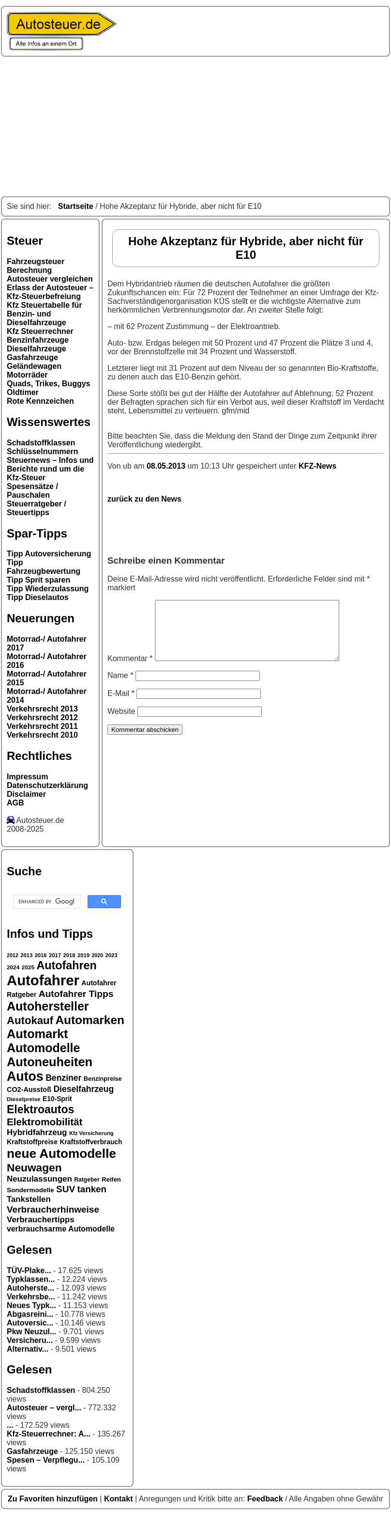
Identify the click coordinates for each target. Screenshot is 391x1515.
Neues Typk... (31, 1305)
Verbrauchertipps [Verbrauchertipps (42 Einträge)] (41, 1219)
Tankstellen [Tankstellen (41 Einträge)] (29, 1199)
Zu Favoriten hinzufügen (54, 1499)
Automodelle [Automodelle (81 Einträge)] (43, 1048)
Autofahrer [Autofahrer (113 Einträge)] (43, 980)
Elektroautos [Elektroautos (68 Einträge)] (40, 1109)
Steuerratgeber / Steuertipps (36, 508)
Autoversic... (30, 1323)
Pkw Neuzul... (31, 1331)
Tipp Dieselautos (38, 597)
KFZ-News (317, 466)
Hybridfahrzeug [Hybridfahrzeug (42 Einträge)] (37, 1132)
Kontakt (119, 1499)
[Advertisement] (195, 126)
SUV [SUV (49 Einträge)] (65, 1189)
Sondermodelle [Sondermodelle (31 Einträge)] (30, 1190)
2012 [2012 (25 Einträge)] (12, 955)
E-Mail (121, 705)
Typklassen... (31, 1279)
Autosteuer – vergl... (44, 1408)
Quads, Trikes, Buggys (48, 383)
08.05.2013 (167, 466)
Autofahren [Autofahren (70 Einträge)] (66, 965)
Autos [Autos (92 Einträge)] (25, 1076)
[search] (46, 902)
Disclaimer (26, 794)
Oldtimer (23, 392)
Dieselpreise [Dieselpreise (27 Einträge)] (24, 1099)
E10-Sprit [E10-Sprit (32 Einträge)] (57, 1099)
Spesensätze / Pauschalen (32, 490)
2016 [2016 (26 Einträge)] (41, 955)
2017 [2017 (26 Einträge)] (55, 955)
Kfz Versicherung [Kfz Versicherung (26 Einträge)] (91, 1133)
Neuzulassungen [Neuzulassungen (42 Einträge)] (39, 1179)
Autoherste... (30, 1288)
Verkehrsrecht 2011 (42, 726)
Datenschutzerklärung (47, 785)
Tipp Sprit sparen (38, 580)
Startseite (75, 206)
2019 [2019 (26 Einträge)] (83, 955)
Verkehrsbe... (31, 1297)
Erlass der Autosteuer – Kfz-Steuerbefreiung (50, 292)
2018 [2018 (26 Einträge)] (69, 955)
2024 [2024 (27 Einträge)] (13, 967)
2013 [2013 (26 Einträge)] (26, 955)
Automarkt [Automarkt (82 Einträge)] (37, 1034)
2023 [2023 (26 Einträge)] (111, 955)
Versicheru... (30, 1340)
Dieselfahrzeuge (36, 349)
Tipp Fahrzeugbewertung (43, 566)
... (10, 1425)
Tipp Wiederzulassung (48, 588)
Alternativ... (27, 1349)
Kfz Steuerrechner (40, 331)
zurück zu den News (144, 499)
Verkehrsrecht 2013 (42, 709)
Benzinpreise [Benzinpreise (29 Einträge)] (103, 1078)
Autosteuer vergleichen (50, 279)
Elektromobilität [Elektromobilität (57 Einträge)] (44, 1121)
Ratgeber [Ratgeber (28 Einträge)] (86, 1179)
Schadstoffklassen (41, 443)
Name (120, 687)
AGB (15, 803)
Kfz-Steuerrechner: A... (48, 1434)
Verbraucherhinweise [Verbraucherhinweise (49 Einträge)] (53, 1209)
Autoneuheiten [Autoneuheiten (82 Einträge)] (49, 1062)
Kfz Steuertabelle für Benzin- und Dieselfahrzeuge (44, 314)
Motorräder (27, 375)
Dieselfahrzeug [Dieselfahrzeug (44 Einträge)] (83, 1089)
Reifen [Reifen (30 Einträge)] (111, 1179)
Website (121, 723)
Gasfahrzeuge (32, 357)
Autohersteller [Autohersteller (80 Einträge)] (48, 1006)
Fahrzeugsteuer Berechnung (35, 265)
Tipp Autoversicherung (49, 554)
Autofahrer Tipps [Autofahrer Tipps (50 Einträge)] (76, 994)
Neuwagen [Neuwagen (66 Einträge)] (34, 1167)
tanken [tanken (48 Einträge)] (91, 1189)
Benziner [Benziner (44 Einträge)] (63, 1078)
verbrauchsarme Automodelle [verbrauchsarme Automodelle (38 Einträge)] (61, 1229)
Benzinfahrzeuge (38, 340)
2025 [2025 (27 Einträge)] (28, 967)
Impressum (27, 777)
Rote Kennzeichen (40, 401)
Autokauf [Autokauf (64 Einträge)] (30, 1020)
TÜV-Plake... (29, 1270)
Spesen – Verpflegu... (46, 1460)
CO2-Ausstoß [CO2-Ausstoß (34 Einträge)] (29, 1089)
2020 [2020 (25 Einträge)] (97, 955)
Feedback (266, 1499)
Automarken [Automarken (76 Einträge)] (89, 1019)
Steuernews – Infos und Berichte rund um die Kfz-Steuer (50, 469)
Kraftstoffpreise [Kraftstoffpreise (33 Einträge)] (32, 1142)
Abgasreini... (30, 1314)
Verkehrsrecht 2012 (42, 717)
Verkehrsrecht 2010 (42, 735)
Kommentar (129, 670)
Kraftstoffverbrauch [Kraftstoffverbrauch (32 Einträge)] (91, 1142)
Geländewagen (34, 366)
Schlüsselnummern (42, 451)
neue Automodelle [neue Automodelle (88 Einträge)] (61, 1153)
